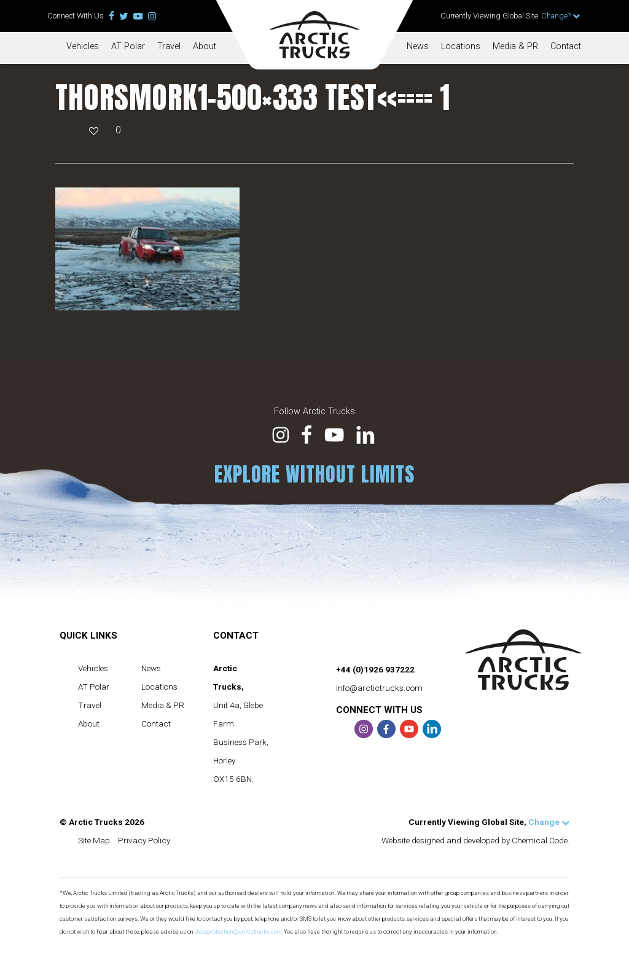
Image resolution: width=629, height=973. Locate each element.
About (204, 46)
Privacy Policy (144, 840)
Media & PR (515, 46)
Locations (460, 46)
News (418, 46)
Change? (560, 15)
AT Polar (128, 46)
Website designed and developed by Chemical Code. (475, 840)
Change (548, 822)
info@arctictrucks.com (379, 688)
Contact (565, 46)
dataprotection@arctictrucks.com (238, 931)
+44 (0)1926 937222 (375, 669)
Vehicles (82, 46)
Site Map (94, 840)
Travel (169, 46)
